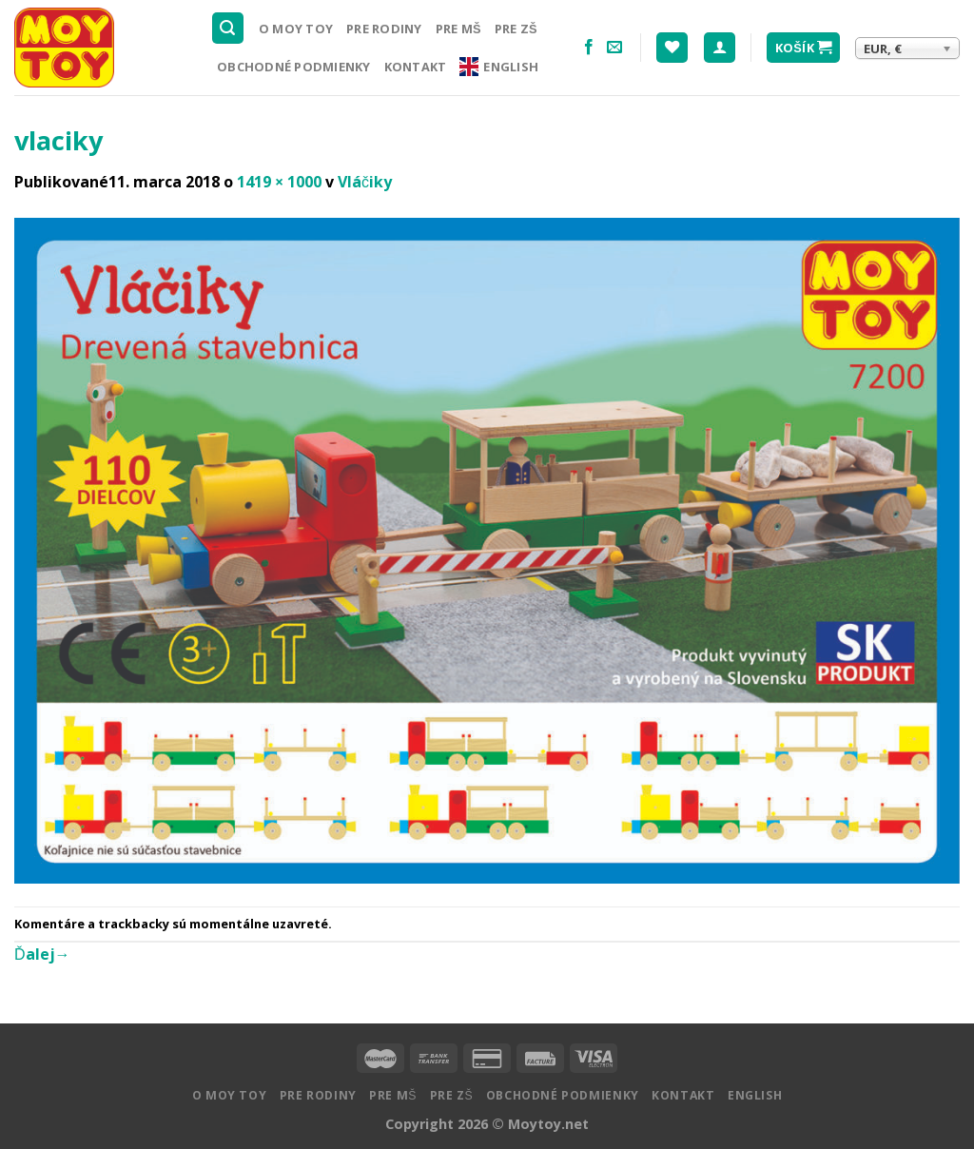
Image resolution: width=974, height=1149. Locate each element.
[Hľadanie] (228, 28)
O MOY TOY (296, 28)
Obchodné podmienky (294, 66)
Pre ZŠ (516, 28)
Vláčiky (365, 181)
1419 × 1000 (279, 181)
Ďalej (42, 954)
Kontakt (415, 66)
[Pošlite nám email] (614, 47)
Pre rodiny (384, 28)
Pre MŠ (458, 28)
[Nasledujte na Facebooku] (588, 47)
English (498, 66)
